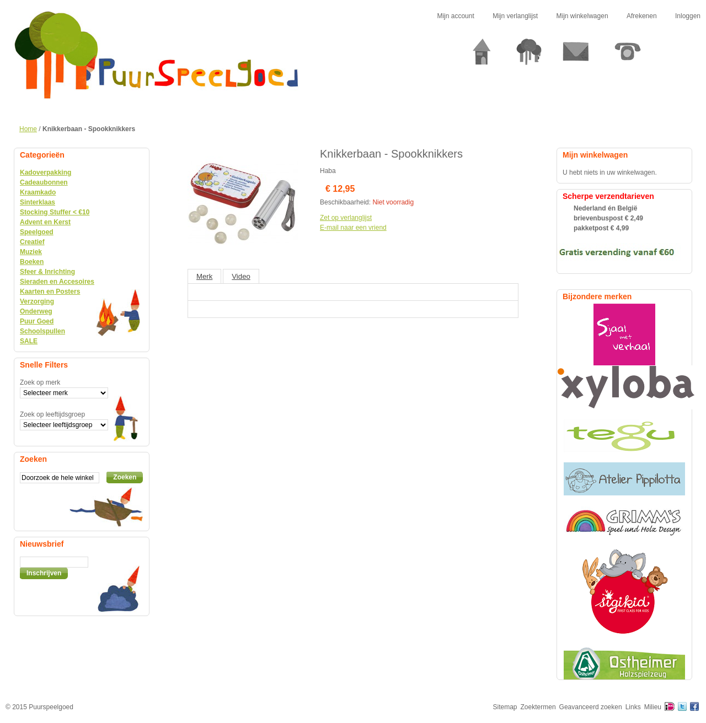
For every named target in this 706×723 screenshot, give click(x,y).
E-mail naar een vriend (353, 227)
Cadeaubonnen (44, 182)
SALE (29, 341)
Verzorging (37, 301)
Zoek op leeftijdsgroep (52, 414)
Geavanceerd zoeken (590, 707)
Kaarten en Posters (50, 291)
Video (241, 276)
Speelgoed (37, 232)
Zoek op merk (40, 382)
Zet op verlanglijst (346, 218)
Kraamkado (38, 192)
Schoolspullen (42, 331)
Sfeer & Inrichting (47, 272)
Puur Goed (37, 321)
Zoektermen (538, 707)
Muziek (31, 252)
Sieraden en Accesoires (57, 281)
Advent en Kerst (45, 222)
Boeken (32, 262)
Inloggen (687, 16)
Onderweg (36, 311)
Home (28, 129)
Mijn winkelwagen (582, 16)
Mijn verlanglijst (515, 16)
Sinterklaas (37, 202)
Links (633, 707)
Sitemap (505, 707)
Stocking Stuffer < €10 (54, 212)
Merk (204, 276)
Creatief (32, 242)
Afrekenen (642, 16)
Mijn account (455, 16)
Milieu (652, 707)
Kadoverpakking (45, 172)
